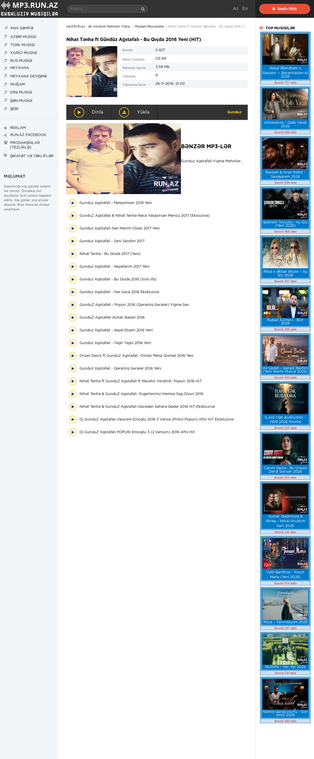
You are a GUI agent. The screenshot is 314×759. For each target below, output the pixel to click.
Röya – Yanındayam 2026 (285, 622)
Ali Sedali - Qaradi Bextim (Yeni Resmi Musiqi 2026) (285, 370)
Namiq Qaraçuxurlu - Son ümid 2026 (285, 713)
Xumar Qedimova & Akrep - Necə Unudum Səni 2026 (285, 521)
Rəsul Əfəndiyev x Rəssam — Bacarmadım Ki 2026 (285, 72)
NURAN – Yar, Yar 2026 (285, 667)
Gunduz (234, 112)
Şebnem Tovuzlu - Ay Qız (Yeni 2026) (285, 224)
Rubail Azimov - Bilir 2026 (285, 322)
